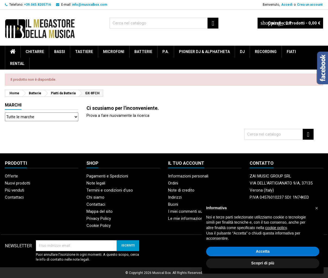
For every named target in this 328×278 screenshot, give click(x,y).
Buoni (173, 204)
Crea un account (310, 5)
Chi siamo (95, 197)
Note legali (95, 183)
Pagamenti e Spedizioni (107, 176)
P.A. (165, 51)
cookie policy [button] (276, 228)
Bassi (59, 51)
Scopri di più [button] (262, 263)
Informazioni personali (188, 176)
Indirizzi (175, 197)
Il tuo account (186, 163)
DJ (242, 51)
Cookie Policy (98, 225)
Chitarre (35, 51)
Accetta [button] (263, 251)
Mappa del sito (99, 211)
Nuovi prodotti (17, 183)
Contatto (262, 163)
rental (17, 63)
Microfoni (113, 51)
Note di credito (181, 190)
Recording (266, 51)
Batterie (143, 51)
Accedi (286, 5)
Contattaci (14, 197)
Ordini (173, 183)
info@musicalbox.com (89, 5)
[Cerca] (164, 23)
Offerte (11, 176)
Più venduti (14, 190)
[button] (316, 208)
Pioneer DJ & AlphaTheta (204, 51)
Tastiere (84, 51)
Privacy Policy (98, 218)
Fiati (291, 51)
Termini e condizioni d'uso (109, 190)
